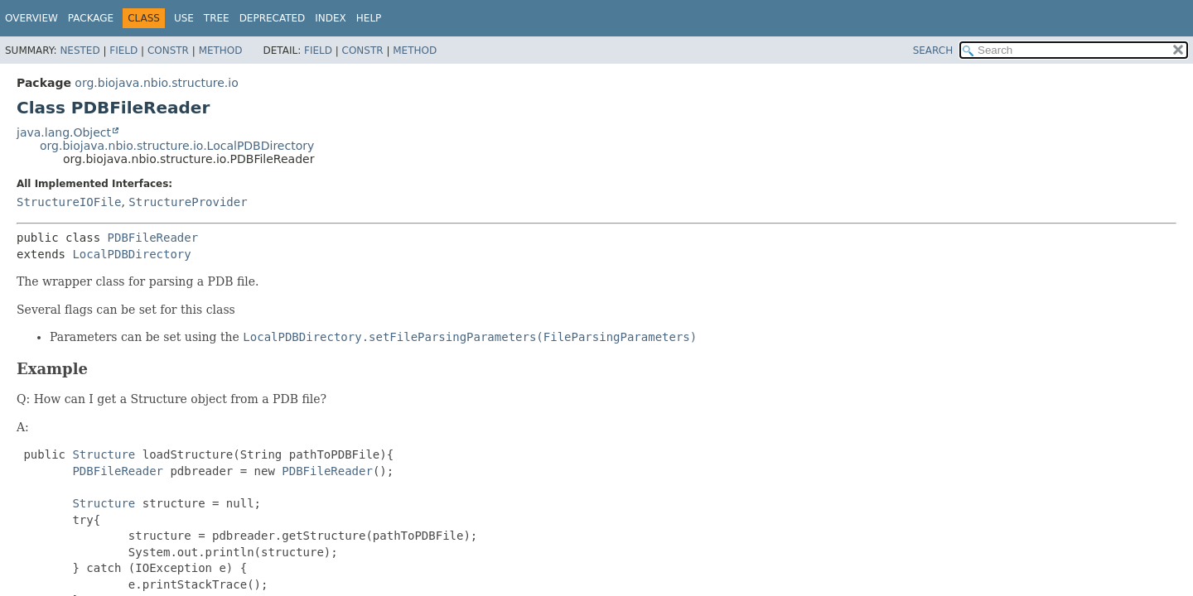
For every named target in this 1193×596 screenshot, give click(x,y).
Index (330, 18)
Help (369, 18)
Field (123, 50)
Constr (168, 50)
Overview (31, 18)
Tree (216, 18)
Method (221, 50)
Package (91, 18)
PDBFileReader (153, 237)
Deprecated (272, 18)
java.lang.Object (64, 132)
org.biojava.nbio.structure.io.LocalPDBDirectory (177, 145)
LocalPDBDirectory (131, 254)
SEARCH (933, 50)
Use (184, 18)
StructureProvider (187, 202)
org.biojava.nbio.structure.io (156, 82)
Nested (79, 50)
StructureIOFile (69, 202)
